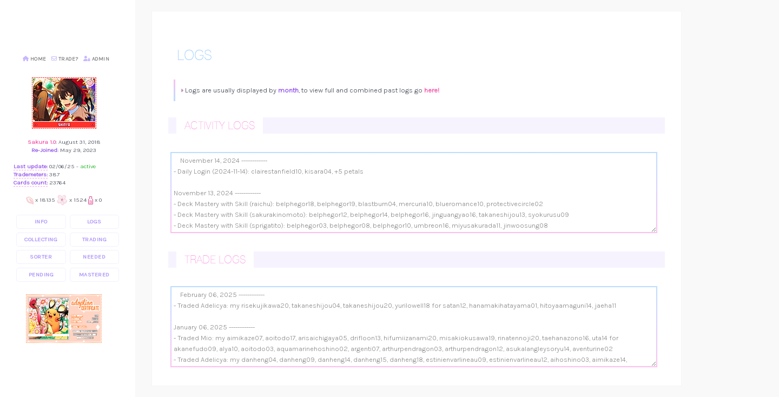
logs (94, 221)
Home (35, 59)
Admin (96, 59)
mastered (94, 274)
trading (94, 239)
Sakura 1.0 (42, 141)
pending (41, 274)
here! (431, 90)
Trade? (64, 59)
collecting (40, 239)
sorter (41, 256)
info (41, 221)
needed (94, 256)
